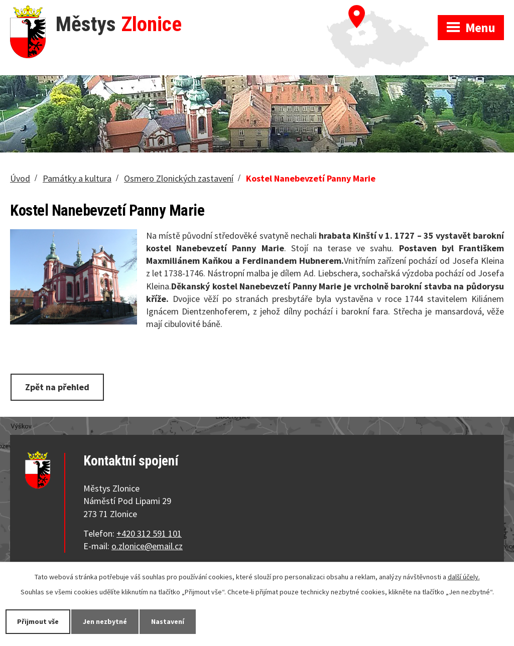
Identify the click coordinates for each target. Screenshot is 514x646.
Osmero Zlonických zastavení (178, 178)
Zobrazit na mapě (382, 10)
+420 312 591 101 (149, 533)
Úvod (20, 178)
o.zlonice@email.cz (147, 546)
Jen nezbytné (105, 621)
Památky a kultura (77, 178)
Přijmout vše (38, 621)
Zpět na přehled (57, 387)
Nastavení (167, 621)
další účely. (464, 576)
